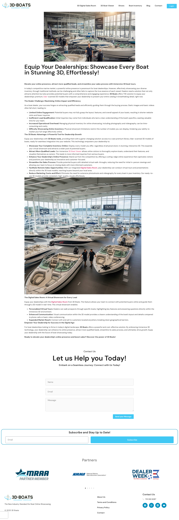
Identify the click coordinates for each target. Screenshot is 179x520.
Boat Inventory (135, 5)
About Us (101, 497)
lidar (45, 96)
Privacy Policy (103, 507)
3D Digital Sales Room (86, 5)
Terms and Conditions (106, 502)
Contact (158, 5)
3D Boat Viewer (107, 5)
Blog (148, 5)
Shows (121, 5)
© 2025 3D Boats (12, 510)
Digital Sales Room (89, 168)
